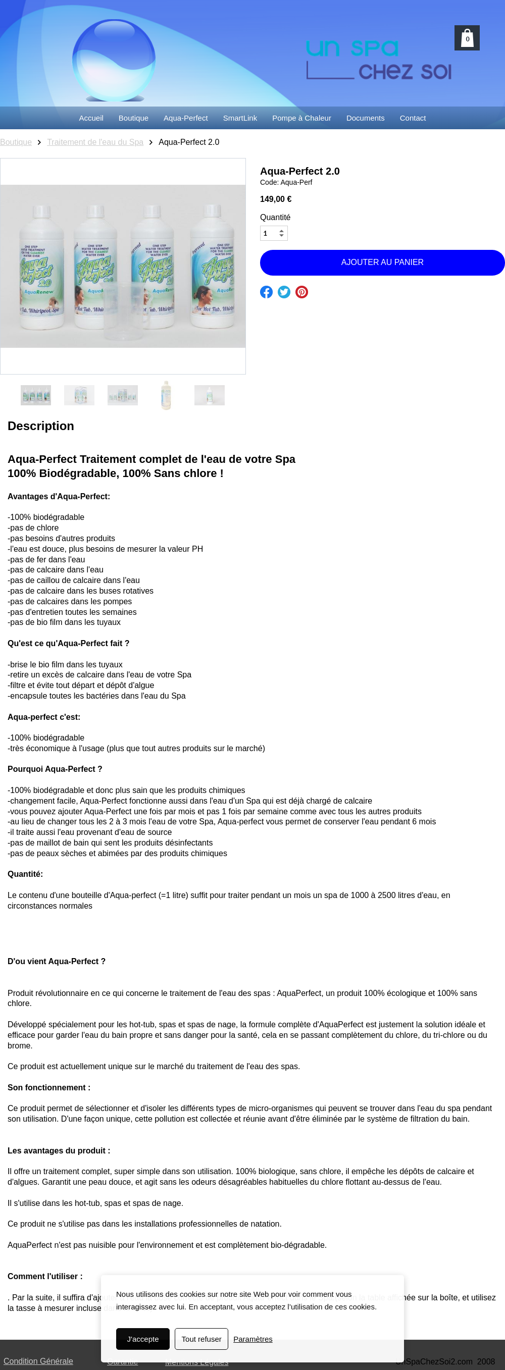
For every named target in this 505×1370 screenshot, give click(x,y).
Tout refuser (202, 1339)
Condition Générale (38, 1361)
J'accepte (143, 1339)
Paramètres (253, 1339)
